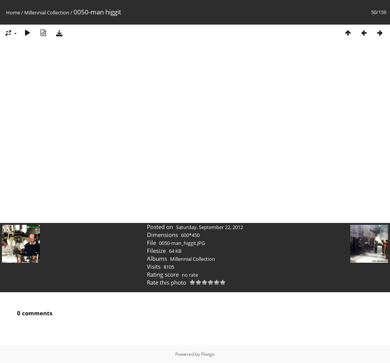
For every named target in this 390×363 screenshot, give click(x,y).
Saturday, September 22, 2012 (209, 227)
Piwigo (208, 354)
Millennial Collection (46, 12)
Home (13, 12)
